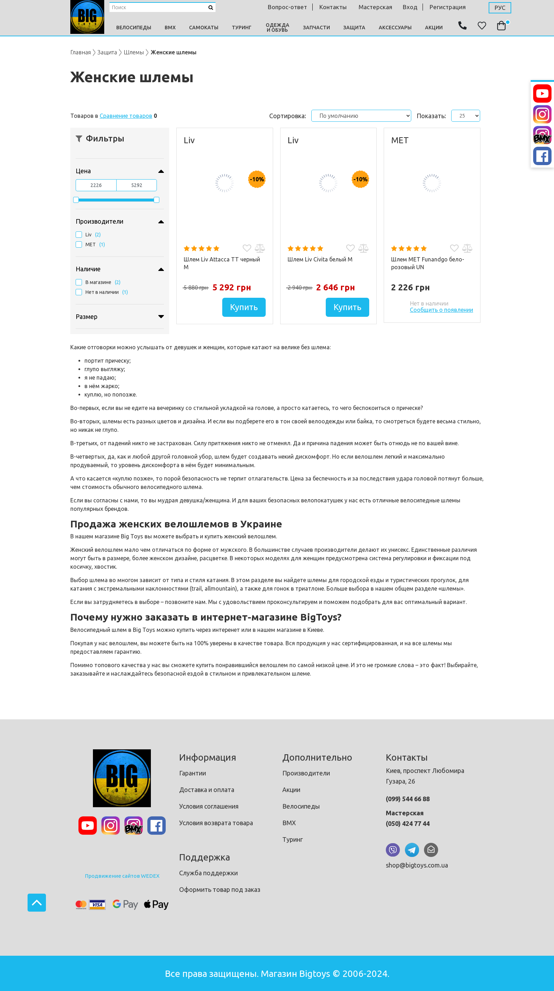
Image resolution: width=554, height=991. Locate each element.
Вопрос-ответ (287, 7)
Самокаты (203, 27)
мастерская (375, 7)
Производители (306, 773)
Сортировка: (287, 115)
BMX (170, 27)
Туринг (242, 27)
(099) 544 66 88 (408, 798)
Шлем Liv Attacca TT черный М (222, 263)
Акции (434, 27)
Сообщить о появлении (441, 310)
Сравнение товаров (126, 116)
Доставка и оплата (206, 789)
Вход (410, 7)
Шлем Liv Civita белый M (320, 259)
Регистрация (448, 7)
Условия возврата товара (216, 822)
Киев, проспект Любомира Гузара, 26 (425, 776)
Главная (80, 52)
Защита (354, 27)
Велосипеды (133, 27)
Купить (244, 307)
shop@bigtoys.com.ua (417, 865)
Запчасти (316, 27)
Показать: (431, 115)
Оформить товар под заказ (219, 889)
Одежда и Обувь (277, 27)
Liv (89, 234)
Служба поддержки (208, 872)
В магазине (98, 282)
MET (91, 244)
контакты (333, 7)
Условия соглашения (208, 806)
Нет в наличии (102, 292)
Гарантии (192, 773)
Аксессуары (395, 27)
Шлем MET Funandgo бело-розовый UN (427, 263)
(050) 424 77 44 (408, 823)
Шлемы (134, 52)
